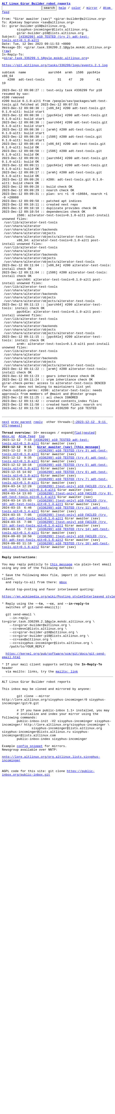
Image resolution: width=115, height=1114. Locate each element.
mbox (63, 690)
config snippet (30, 886)
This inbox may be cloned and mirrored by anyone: (46, 817)
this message (61, 669)
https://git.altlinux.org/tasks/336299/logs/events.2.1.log (55, 73)
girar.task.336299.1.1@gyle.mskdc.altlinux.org (69, 64)
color (83, 9)
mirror (99, 9)
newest (14, 504)
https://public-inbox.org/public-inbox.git (48, 918)
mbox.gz (8, 517)
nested (89, 512)
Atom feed (10, 14)
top (41, 517)
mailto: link (67, 798)
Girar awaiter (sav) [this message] (68, 529)
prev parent (21, 499)
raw (6, 60)
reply (38, 499)
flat (77, 512)
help (69, 9)
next (5, 499)
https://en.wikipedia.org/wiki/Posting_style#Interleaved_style (58, 708)
